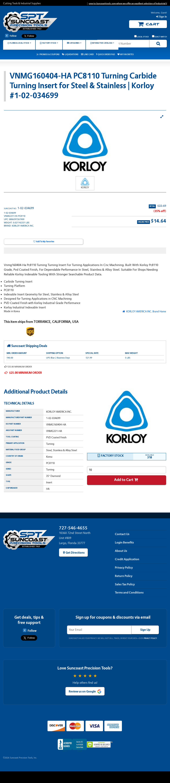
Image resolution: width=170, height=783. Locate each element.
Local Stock (141, 36)
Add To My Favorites (45, 241)
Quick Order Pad (106, 54)
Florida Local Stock (19, 43)
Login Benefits (124, 542)
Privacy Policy (124, 567)
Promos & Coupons (50, 54)
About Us (121, 551)
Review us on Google (82, 691)
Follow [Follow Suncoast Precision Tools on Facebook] (11, 35)
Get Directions (75, 552)
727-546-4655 (73, 528)
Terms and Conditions (129, 592)
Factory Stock (49, 43)
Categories (74, 43)
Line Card (89, 54)
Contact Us (122, 534)
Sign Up (145, 630)
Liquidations (71, 54)
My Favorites (127, 54)
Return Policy (123, 576)
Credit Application (127, 559)
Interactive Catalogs (102, 43)
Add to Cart (123, 479)
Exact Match (159, 36)
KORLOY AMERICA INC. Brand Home (146, 311)
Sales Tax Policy (125, 584)
